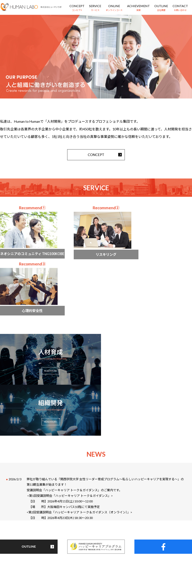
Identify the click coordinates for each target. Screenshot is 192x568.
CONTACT (180, 6)
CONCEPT (77, 6)
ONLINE (114, 6)
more (29, 236)
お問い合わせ (137, 546)
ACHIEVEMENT (138, 6)
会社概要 (116, 546)
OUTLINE (161, 6)
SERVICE (95, 6)
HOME (18, 546)
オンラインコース (79, 546)
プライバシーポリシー (166, 546)
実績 (100, 546)
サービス (55, 546)
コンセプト (36, 546)
